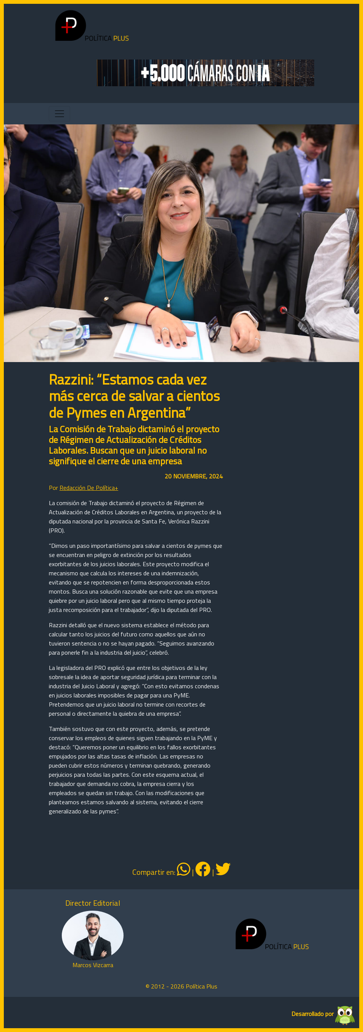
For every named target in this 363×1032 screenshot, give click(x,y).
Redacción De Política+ (88, 487)
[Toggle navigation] (59, 113)
